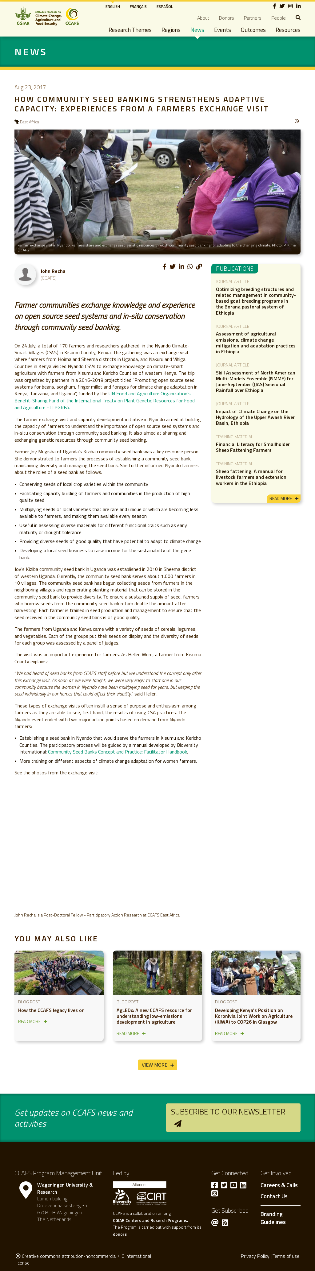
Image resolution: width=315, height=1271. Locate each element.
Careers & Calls (279, 1185)
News (197, 29)
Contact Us (274, 1196)
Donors (226, 17)
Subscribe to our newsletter (228, 1112)
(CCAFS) (49, 277)
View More (154, 1064)
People (278, 17)
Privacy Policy (255, 1256)
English (113, 6)
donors (120, 1234)
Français (138, 6)
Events (222, 29)
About (203, 17)
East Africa (29, 121)
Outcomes (253, 29)
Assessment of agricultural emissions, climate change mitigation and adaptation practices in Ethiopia (256, 342)
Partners (252, 17)
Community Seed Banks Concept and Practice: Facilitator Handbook (117, 751)
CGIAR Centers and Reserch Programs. (150, 1220)
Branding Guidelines (273, 1218)
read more (280, 498)
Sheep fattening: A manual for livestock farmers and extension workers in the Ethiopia (251, 476)
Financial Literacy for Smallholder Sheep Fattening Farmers (253, 447)
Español (165, 6)
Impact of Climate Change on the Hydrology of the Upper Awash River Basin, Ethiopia (255, 417)
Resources (288, 29)
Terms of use (286, 1256)
